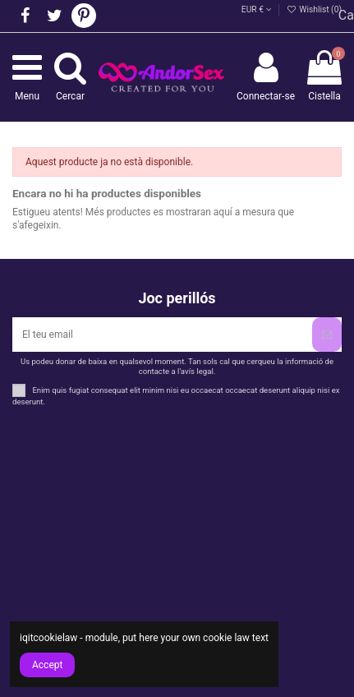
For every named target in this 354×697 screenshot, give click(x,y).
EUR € (256, 9)
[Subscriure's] (327, 334)
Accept (47, 665)
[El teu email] (162, 334)
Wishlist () (314, 9)
